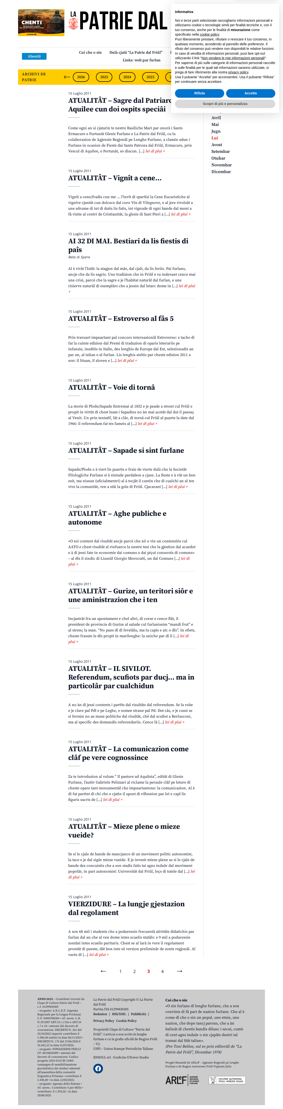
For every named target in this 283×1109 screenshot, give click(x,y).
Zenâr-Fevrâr (224, 104)
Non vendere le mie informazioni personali (233, 1050)
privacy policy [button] (238, 1064)
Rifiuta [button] (199, 1085)
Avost (216, 145)
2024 (127, 77)
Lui (214, 138)
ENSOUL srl (102, 1057)
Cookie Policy (126, 1021)
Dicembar (221, 172)
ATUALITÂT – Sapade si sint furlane (126, 450)
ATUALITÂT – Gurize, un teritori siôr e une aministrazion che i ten (130, 595)
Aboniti (34, 56)
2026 (81, 77)
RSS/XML (119, 1014)
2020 (220, 77)
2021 (197, 77)
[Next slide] (257, 77)
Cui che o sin (90, 52)
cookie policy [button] (209, 1027)
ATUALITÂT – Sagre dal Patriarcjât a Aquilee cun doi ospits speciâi (127, 105)
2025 (104, 77)
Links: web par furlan (142, 60)
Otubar (218, 158)
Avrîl (216, 118)
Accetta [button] (251, 1085)
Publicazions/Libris (187, 52)
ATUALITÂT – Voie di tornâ (111, 387)
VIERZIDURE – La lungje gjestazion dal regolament (126, 908)
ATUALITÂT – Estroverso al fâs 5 (121, 318)
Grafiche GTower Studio (131, 1057)
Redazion (100, 1014)
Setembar (220, 151)
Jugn (216, 131)
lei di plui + (155, 151)
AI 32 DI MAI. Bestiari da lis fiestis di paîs (128, 245)
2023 (150, 77)
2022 (173, 77)
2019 (243, 77)
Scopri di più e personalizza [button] (225, 1096)
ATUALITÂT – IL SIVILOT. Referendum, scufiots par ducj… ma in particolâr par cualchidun (131, 677)
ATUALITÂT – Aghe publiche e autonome (117, 518)
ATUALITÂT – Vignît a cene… (115, 178)
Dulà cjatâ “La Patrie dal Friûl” (135, 52)
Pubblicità (138, 1014)
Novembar (221, 165)
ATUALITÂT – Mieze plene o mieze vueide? (124, 831)
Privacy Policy (103, 1021)
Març (216, 111)
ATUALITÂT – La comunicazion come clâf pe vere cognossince (128, 753)
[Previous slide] (67, 77)
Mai (215, 124)
